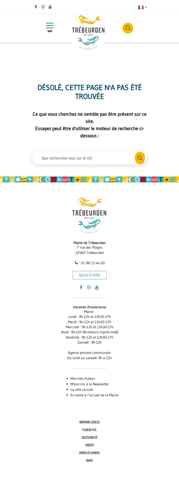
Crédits (89, 445)
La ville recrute (82, 389)
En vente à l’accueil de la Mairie (94, 395)
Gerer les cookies (89, 453)
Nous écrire (89, 275)
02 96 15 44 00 (89, 263)
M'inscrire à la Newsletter (90, 384)
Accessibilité (89, 437)
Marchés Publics (83, 378)
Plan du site (89, 430)
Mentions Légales (89, 422)
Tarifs (89, 460)
